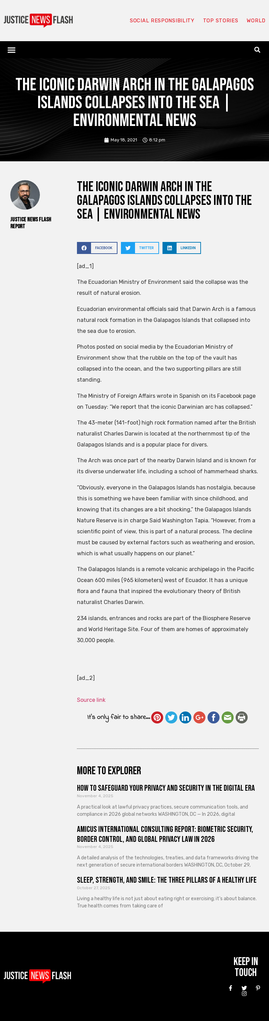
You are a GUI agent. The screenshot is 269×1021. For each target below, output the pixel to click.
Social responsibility (162, 21)
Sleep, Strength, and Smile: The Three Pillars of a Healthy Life (167, 880)
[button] (11, 49)
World (256, 21)
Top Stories (220, 21)
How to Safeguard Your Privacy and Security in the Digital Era (166, 788)
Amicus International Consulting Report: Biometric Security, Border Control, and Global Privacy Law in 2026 (165, 834)
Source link (91, 700)
